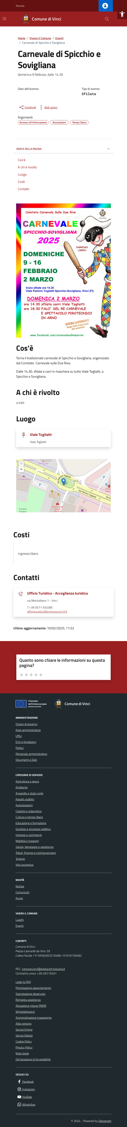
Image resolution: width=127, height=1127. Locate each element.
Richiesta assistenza (28, 1000)
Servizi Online (24, 1029)
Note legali (22, 1053)
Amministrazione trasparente (34, 1017)
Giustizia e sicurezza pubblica (33, 829)
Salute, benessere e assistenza (34, 847)
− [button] (21, 469)
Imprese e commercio (29, 835)
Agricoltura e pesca (27, 781)
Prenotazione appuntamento (33, 988)
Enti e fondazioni (26, 742)
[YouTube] (24, 1097)
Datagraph (104, 1121)
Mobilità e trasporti (27, 841)
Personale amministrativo (31, 754)
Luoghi (20, 920)
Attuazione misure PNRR (31, 1005)
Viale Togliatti (41, 434)
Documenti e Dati (26, 760)
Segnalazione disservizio (30, 994)
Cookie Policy (24, 1041)
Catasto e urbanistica (29, 811)
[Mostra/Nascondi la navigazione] (4, 18)
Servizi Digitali (24, 1035)
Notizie (20, 886)
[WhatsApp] (26, 1104)
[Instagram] (26, 1089)
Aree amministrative (28, 730)
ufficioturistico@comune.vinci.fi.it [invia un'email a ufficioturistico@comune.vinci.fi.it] (47, 612)
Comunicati (22, 892)
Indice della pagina (63, 149)
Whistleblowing (25, 1011)
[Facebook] (25, 1082)
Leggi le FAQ (23, 982)
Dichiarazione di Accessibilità (33, 1059)
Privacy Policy (24, 1047)
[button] (122, 14)
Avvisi (19, 898)
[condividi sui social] (27, 107)
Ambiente (22, 787)
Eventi (20, 925)
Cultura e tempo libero (29, 817)
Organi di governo (26, 724)
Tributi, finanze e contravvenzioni (36, 853)
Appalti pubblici (25, 799)
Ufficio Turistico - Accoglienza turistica (57, 593)
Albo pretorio (23, 1023)
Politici (20, 748)
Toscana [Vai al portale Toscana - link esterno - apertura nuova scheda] (20, 6)
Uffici (19, 736)
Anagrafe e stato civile (29, 793)
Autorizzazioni (24, 805)
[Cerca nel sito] (106, 19)
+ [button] (21, 464)
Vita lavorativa (24, 864)
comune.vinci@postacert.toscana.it (43, 969)
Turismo (20, 859)
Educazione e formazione (31, 823)
